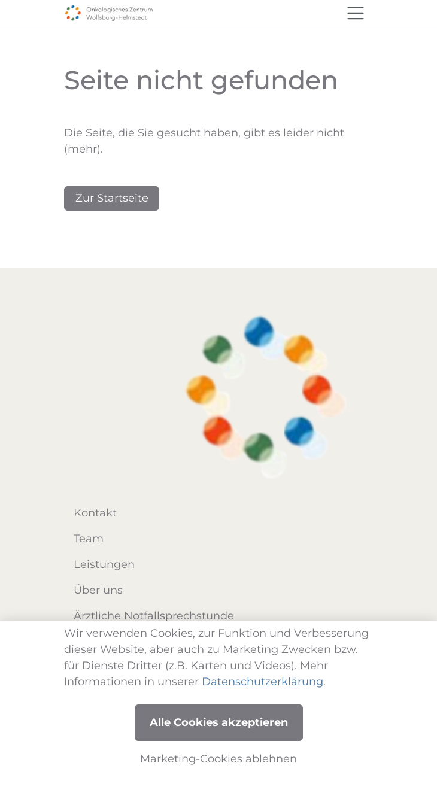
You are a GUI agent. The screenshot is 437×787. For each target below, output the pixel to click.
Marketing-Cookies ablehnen (218, 758)
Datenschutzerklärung (262, 681)
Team (89, 538)
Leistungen (104, 564)
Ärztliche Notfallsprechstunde (154, 615)
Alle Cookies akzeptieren (219, 722)
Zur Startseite (111, 198)
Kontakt (95, 512)
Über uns (98, 590)
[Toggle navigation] (355, 13)
